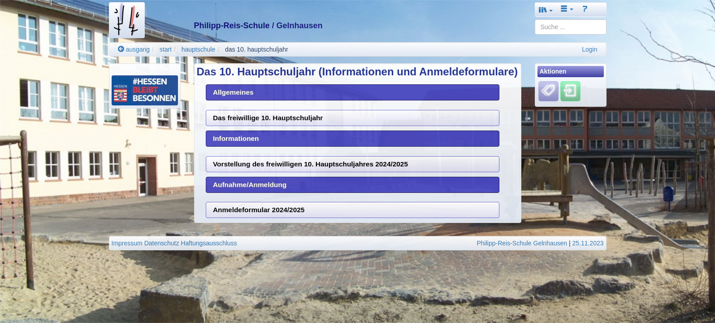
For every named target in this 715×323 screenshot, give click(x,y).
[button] (546, 10)
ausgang (134, 49)
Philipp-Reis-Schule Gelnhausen (522, 243)
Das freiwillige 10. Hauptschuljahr (268, 118)
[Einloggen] (570, 91)
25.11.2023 (587, 243)
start (166, 49)
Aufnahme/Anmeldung (249, 184)
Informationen (236, 138)
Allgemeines (233, 92)
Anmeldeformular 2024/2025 (258, 210)
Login (589, 49)
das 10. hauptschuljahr (256, 49)
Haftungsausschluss (209, 243)
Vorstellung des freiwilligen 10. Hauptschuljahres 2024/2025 (310, 164)
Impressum (127, 243)
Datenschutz (161, 243)
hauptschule (199, 49)
